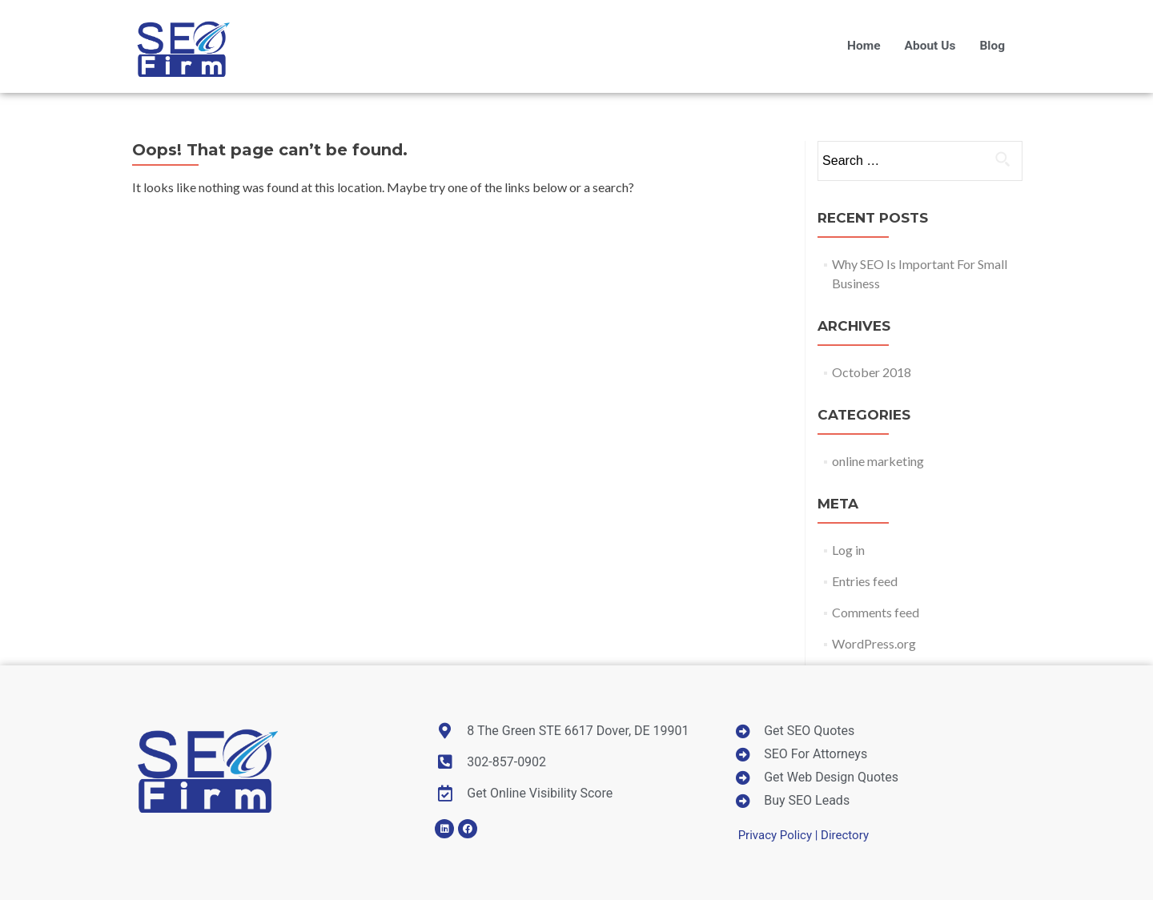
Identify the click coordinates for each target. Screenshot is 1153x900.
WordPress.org (874, 643)
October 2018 (871, 372)
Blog (992, 45)
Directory (845, 835)
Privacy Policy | (779, 835)
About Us (930, 45)
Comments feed (875, 612)
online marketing (878, 460)
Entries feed (865, 581)
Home (864, 45)
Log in (848, 549)
